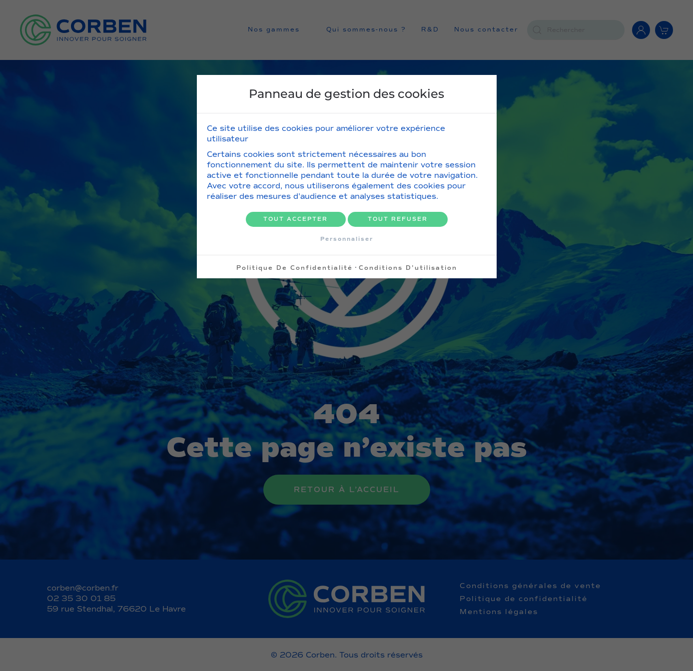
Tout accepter (295, 219)
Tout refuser (398, 219)
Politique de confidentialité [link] (294, 267)
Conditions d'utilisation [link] (408, 267)
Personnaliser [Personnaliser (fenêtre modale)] (346, 238)
